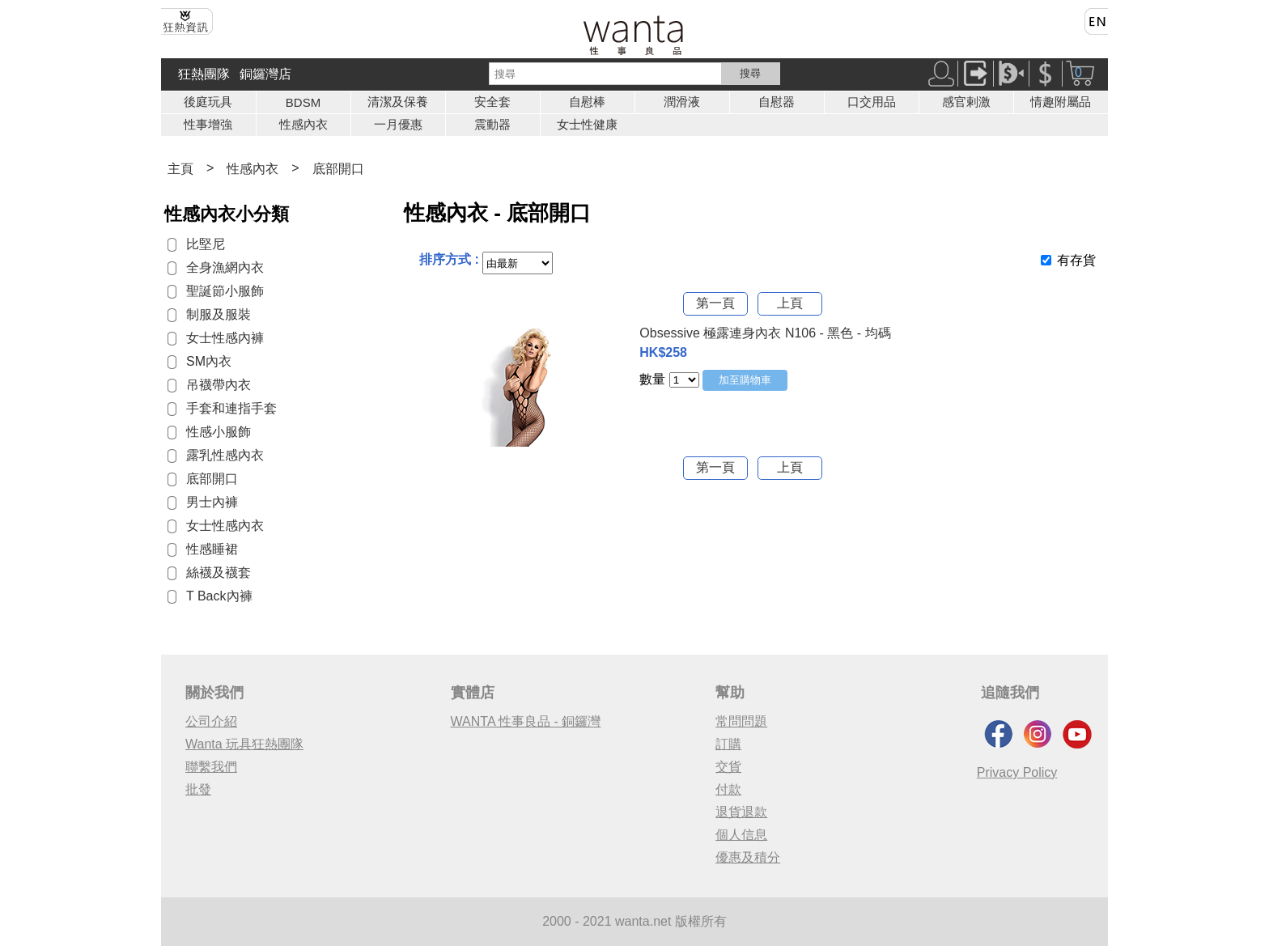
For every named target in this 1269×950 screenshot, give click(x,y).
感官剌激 (966, 101)
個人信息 (741, 835)
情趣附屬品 (1060, 101)
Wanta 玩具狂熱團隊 (244, 744)
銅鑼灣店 (265, 74)
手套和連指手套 (231, 408)
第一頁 (715, 303)
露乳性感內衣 (225, 455)
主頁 (180, 169)
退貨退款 (741, 812)
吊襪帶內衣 (218, 385)
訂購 (728, 744)
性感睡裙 (212, 549)
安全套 (492, 101)
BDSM (303, 102)
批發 (198, 789)
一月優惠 (398, 124)
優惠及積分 (747, 857)
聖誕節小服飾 (225, 291)
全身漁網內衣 (225, 267)
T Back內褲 (219, 596)
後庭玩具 (208, 101)
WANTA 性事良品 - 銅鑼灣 (526, 721)
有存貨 (1076, 260)
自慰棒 (587, 101)
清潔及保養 (397, 101)
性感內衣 (303, 124)
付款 (728, 789)
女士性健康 (587, 124)
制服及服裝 (218, 314)
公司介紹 (211, 721)
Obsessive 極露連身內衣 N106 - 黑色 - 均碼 (764, 333)
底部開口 (338, 169)
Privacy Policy (1017, 772)
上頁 (790, 303)
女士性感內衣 (225, 525)
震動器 (492, 124)
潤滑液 (682, 101)
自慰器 (776, 101)
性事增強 (208, 124)
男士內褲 (212, 502)
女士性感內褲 (225, 338)
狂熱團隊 (204, 74)
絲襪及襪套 (218, 572)
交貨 (728, 767)
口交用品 (871, 101)
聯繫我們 (211, 767)
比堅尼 (205, 244)
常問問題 (741, 721)
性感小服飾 (218, 432)
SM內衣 (208, 361)
